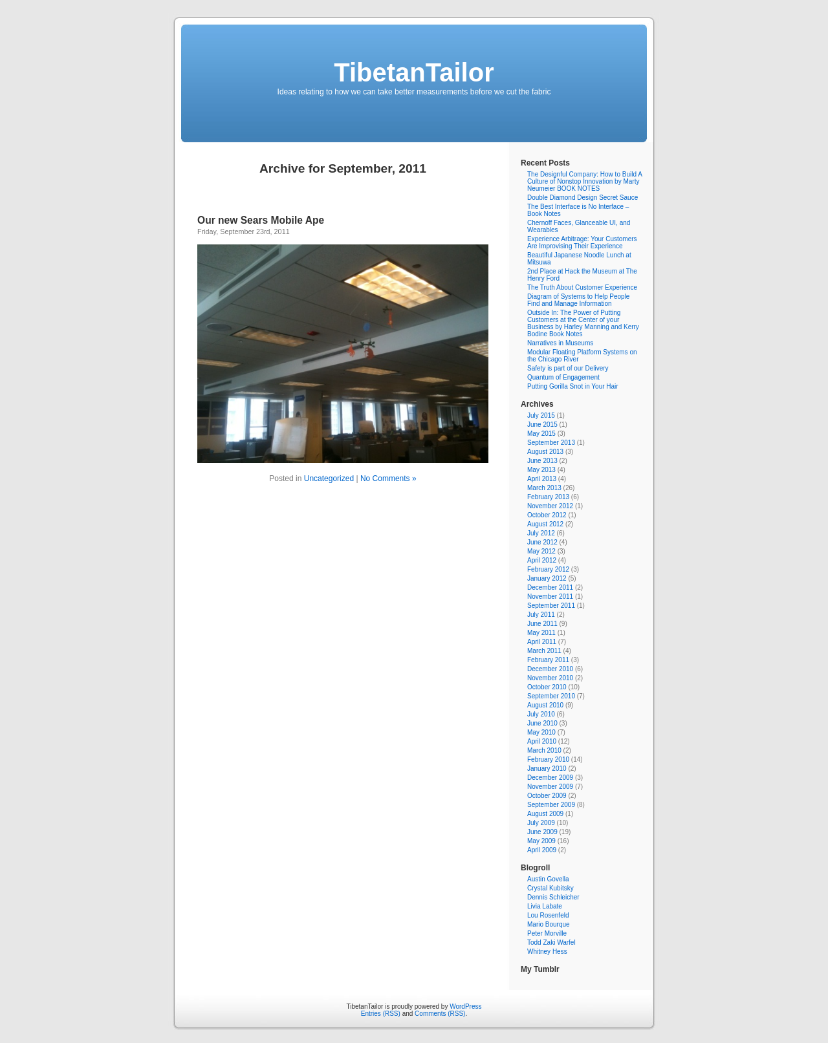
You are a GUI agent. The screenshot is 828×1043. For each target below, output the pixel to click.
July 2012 (541, 533)
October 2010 (547, 687)
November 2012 (550, 506)
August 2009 (545, 813)
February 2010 (548, 759)
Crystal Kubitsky (550, 888)
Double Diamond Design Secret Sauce (582, 197)
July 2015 (541, 415)
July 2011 (541, 614)
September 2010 (551, 696)
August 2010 (545, 705)
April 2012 (541, 560)
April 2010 (541, 741)
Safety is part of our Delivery (568, 368)
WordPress (465, 1006)
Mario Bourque (548, 924)
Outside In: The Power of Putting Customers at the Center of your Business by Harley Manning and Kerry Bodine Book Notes (583, 323)
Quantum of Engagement (563, 377)
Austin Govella (548, 879)
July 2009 (541, 822)
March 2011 (544, 650)
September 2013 (551, 442)
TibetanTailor (414, 72)
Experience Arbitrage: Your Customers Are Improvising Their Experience (582, 242)
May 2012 (541, 551)
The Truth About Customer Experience (582, 287)
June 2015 (542, 424)
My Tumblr (540, 969)
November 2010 (550, 678)
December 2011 (550, 587)
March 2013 (544, 487)
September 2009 (551, 804)
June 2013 (542, 460)
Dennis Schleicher (553, 897)
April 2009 (541, 850)
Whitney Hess (547, 951)
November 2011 (550, 596)
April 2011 (541, 641)
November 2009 (550, 786)
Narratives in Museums (560, 343)
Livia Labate (544, 906)
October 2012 (547, 515)
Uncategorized (329, 478)
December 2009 (550, 777)
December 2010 (550, 668)
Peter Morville (547, 933)
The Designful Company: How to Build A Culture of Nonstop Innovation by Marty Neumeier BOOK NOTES (584, 181)
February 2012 (548, 569)
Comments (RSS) (440, 1013)
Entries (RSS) (380, 1013)
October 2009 (547, 795)
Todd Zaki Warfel (551, 942)
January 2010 (547, 768)
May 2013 (541, 469)
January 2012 (547, 578)
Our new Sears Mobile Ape (260, 220)
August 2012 (545, 524)
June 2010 (542, 723)
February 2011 (548, 659)
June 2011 (542, 623)
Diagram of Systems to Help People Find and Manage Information (578, 300)
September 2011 (551, 605)
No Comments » (388, 478)
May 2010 (541, 732)
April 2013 (541, 478)
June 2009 (542, 831)
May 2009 (541, 840)
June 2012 (542, 542)
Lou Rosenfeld (548, 915)
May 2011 (541, 632)
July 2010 (541, 714)
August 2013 (545, 451)
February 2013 (548, 496)
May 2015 (541, 433)
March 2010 (544, 750)
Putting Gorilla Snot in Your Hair (572, 386)
